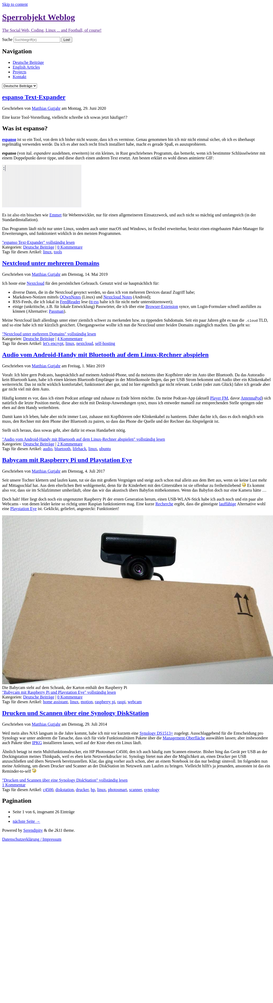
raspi (121, 702)
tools (58, 252)
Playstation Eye (23, 508)
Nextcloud (35, 283)
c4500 (48, 789)
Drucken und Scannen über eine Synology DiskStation (75, 713)
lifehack (79, 448)
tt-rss (94, 302)
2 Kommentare (70, 444)
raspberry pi (105, 702)
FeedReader (70, 302)
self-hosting (105, 343)
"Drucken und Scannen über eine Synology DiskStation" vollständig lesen (65, 780)
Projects (19, 72)
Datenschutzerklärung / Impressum (31, 839)
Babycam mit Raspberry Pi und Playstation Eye (67, 460)
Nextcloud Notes (117, 297)
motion (87, 702)
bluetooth (62, 448)
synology (152, 789)
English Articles (26, 67)
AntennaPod (251, 398)
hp (93, 789)
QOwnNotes (70, 297)
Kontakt (19, 76)
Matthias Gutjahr (46, 108)
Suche (7, 39)
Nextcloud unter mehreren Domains (50, 263)
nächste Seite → (26, 821)
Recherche (164, 504)
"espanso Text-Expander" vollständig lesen (38, 242)
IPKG (37, 742)
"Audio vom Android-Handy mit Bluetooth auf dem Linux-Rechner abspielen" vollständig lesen (83, 439)
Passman (56, 311)
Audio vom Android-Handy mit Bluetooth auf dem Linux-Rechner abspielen (105, 354)
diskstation (65, 789)
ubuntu (105, 448)
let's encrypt (53, 343)
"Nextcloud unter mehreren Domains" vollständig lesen (49, 334)
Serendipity (33, 830)
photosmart (117, 789)
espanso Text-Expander (33, 97)
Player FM (219, 398)
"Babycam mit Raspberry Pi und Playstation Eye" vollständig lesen (59, 692)
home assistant (55, 702)
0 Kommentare (70, 247)
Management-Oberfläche (184, 738)
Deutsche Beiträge (28, 62)
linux (47, 252)
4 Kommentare (70, 338)
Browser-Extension (161, 306)
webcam (135, 702)
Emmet (55, 215)
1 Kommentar (13, 785)
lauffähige (227, 504)
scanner (135, 789)
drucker (82, 789)
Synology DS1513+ (156, 733)
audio (47, 448)
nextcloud (84, 343)
